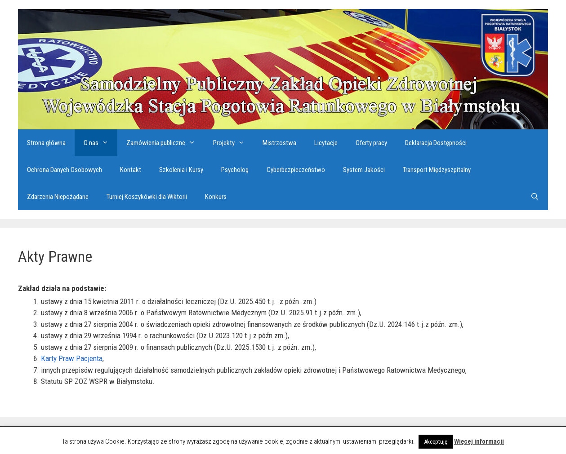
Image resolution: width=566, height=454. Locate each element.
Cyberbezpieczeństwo (296, 170)
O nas (100, 142)
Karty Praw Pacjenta (72, 358)
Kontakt (130, 170)
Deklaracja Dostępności (436, 143)
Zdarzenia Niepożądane (58, 197)
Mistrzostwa (279, 143)
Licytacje (326, 143)
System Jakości (364, 170)
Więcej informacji (479, 441)
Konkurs (216, 197)
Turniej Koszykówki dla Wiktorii (147, 197)
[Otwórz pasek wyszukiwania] (534, 196)
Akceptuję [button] (435, 441)
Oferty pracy (371, 143)
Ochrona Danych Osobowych (64, 170)
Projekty (233, 142)
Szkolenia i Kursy (181, 170)
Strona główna (46, 143)
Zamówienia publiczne (165, 142)
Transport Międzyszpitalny (437, 170)
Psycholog (235, 170)
